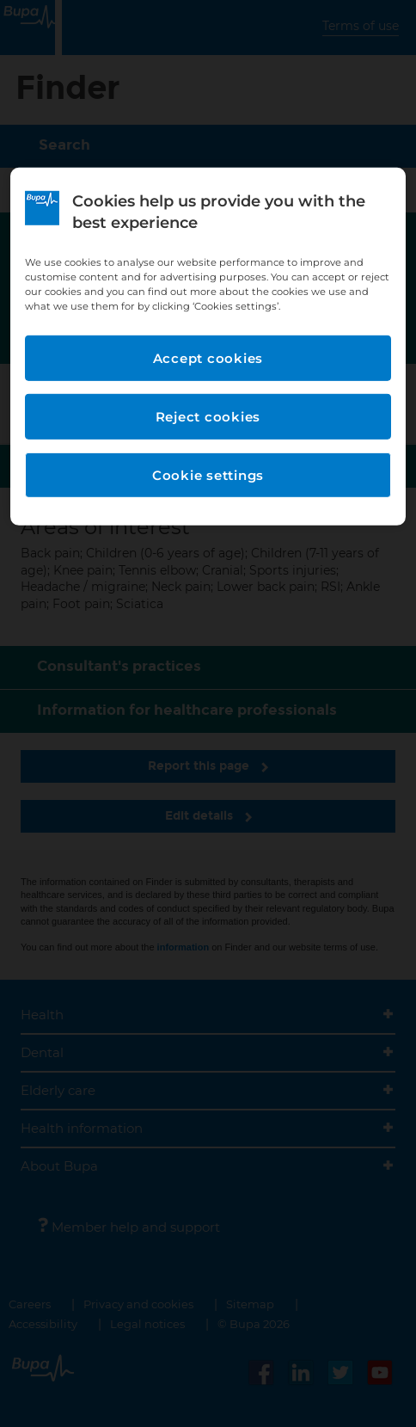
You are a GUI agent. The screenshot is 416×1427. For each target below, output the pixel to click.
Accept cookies (208, 358)
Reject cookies (208, 417)
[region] (208, 347)
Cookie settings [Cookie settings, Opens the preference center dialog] (208, 475)
